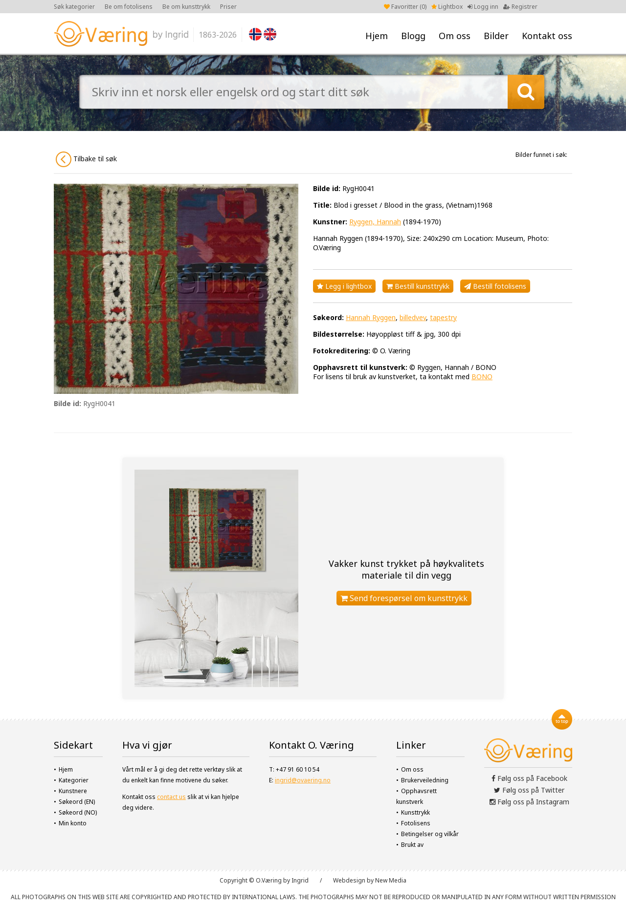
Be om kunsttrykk (186, 6)
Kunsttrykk (415, 812)
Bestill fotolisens (495, 286)
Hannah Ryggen (371, 317)
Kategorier (74, 780)
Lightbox (447, 6)
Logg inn (483, 6)
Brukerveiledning (424, 780)
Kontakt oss (547, 36)
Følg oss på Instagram (529, 801)
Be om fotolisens (129, 6)
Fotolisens (415, 823)
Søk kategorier (74, 6)
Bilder (496, 36)
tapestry (443, 317)
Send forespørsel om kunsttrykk (404, 598)
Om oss (454, 36)
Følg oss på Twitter (529, 790)
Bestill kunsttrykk (417, 286)
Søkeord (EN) (77, 802)
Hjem (376, 36)
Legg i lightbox (344, 286)
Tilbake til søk (86, 159)
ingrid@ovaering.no (303, 780)
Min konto (73, 823)
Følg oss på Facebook (529, 778)
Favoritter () (405, 6)
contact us (171, 797)
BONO (481, 376)
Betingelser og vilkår (430, 834)
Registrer (520, 6)
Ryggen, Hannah (375, 221)
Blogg (413, 36)
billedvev (413, 317)
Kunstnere (73, 791)
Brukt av (412, 845)
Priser (228, 6)
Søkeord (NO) (78, 812)
